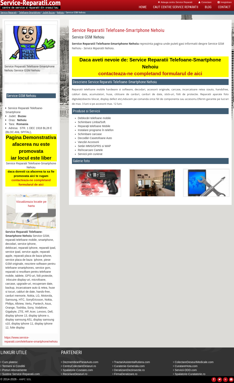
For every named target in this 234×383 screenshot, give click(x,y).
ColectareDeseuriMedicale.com (193, 362)
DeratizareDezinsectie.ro (128, 370)
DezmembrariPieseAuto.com (79, 362)
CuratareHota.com (185, 366)
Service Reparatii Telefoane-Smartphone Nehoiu (118, 30)
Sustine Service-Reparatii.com (20, 374)
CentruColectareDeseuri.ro (78, 366)
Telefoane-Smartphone (29, 12)
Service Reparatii (8, 12)
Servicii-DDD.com (185, 370)
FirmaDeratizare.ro (125, 374)
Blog (208, 7)
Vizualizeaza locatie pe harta (31, 203)
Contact (224, 7)
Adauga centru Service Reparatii (175, 2)
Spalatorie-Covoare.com (77, 370)
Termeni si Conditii (12, 366)
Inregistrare (225, 2)
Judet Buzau (48, 12)
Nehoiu (60, 12)
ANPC (22, 379)
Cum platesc (9, 362)
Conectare (205, 2)
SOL (29, 379)
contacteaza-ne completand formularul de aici (150, 73)
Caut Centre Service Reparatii (175, 7)
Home (142, 7)
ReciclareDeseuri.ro (74, 374)
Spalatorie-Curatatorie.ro (189, 374)
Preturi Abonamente (13, 370)
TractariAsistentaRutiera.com (131, 362)
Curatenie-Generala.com (128, 366)
